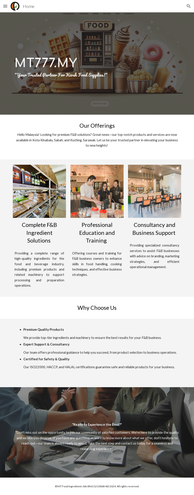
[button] (5, 6)
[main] (97, 63)
